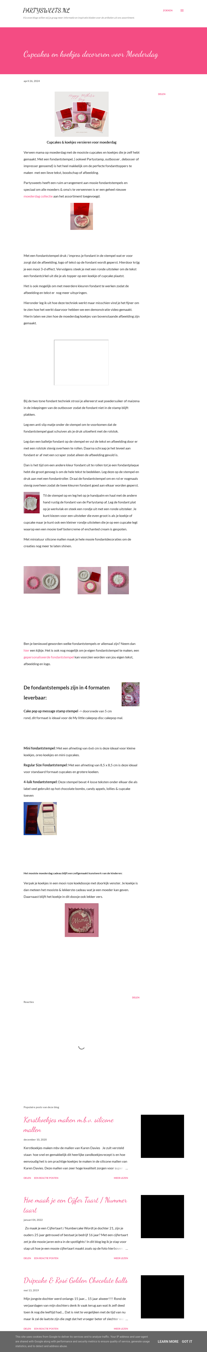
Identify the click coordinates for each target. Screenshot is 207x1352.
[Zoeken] (168, 10)
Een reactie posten (46, 1177)
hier (27, 650)
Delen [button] (161, 94)
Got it (187, 1342)
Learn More (168, 1342)
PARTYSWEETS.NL (46, 10)
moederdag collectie (38, 196)
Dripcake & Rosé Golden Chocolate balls (76, 1280)
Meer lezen (121, 1177)
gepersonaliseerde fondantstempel (49, 657)
